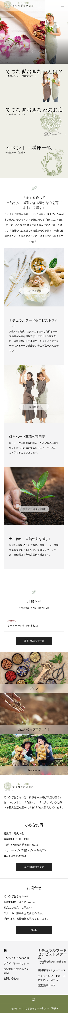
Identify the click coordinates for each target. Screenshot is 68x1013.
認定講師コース (46, 985)
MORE (34, 930)
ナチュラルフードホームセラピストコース (52, 978)
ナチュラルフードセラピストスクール (53, 955)
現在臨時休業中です (34, 867)
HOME (5, 950)
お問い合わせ (11, 978)
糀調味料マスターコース (52, 970)
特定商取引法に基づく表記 (16, 971)
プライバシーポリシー (16, 963)
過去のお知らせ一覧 (34, 640)
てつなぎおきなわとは (16, 957)
